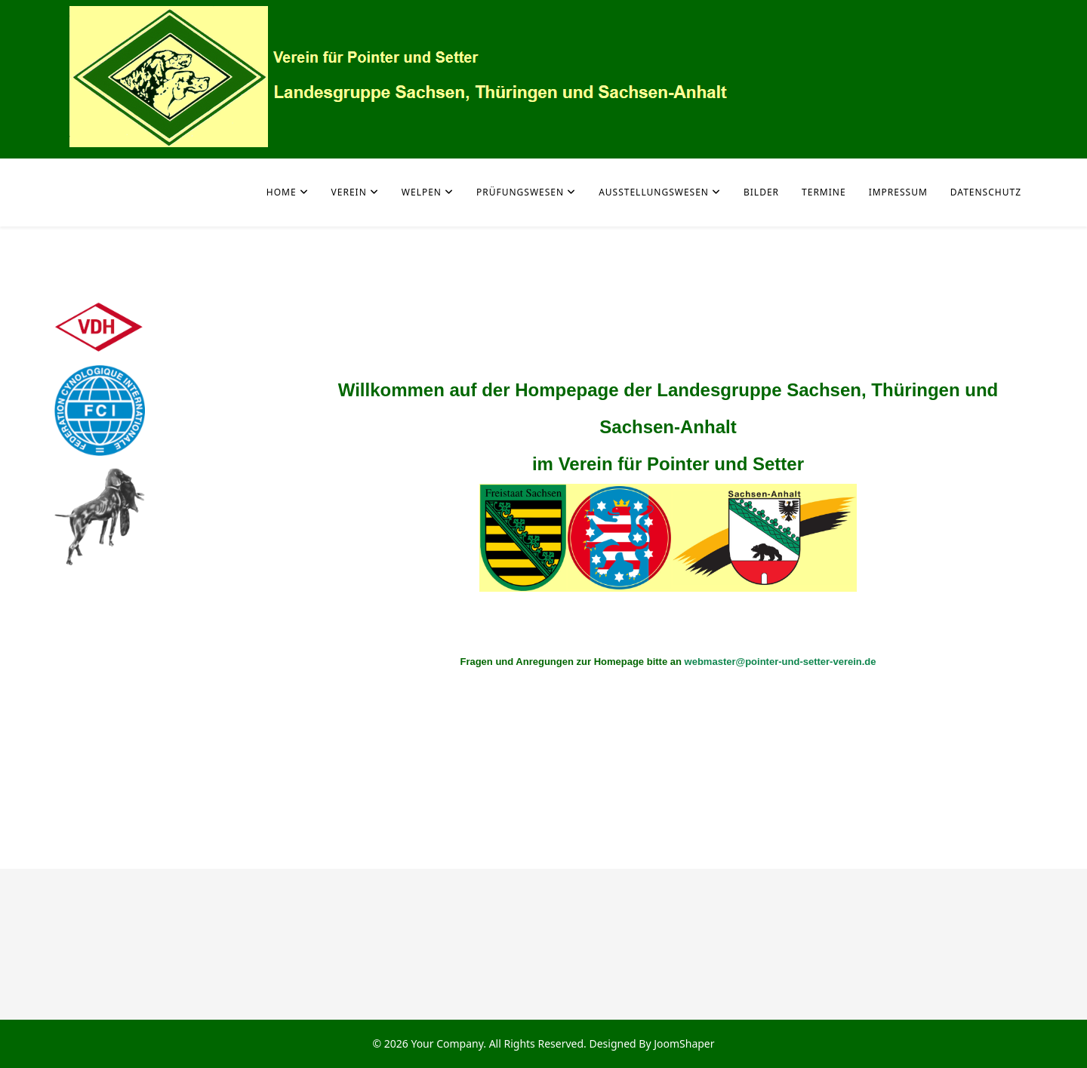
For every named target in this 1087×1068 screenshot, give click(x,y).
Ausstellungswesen (654, 192)
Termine (824, 192)
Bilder (761, 192)
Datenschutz (985, 192)
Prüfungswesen (520, 192)
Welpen (422, 192)
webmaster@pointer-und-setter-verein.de (780, 661)
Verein (349, 192)
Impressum (898, 192)
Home (281, 192)
